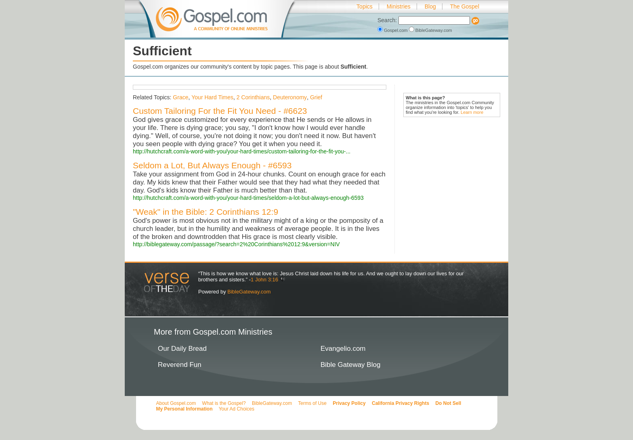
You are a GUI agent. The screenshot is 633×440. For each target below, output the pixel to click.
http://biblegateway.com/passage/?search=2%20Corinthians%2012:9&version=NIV (236, 244)
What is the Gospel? (224, 403)
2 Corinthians (253, 97)
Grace (180, 97)
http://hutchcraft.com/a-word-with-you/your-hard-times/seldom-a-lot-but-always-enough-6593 (248, 198)
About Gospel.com (176, 403)
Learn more (472, 112)
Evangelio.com (343, 348)
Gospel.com (393, 30)
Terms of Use (312, 403)
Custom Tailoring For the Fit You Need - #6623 (220, 110)
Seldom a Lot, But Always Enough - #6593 (212, 165)
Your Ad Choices (236, 409)
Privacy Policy (349, 403)
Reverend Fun (179, 365)
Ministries (399, 6)
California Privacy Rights (400, 403)
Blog (430, 6)
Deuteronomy (290, 97)
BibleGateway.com (430, 30)
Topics (364, 6)
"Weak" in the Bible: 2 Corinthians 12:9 (205, 211)
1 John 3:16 (264, 280)
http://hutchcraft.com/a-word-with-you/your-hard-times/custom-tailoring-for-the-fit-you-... (241, 151)
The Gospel (464, 6)
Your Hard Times (212, 97)
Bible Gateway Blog (350, 365)
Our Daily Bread (182, 348)
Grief (316, 97)
